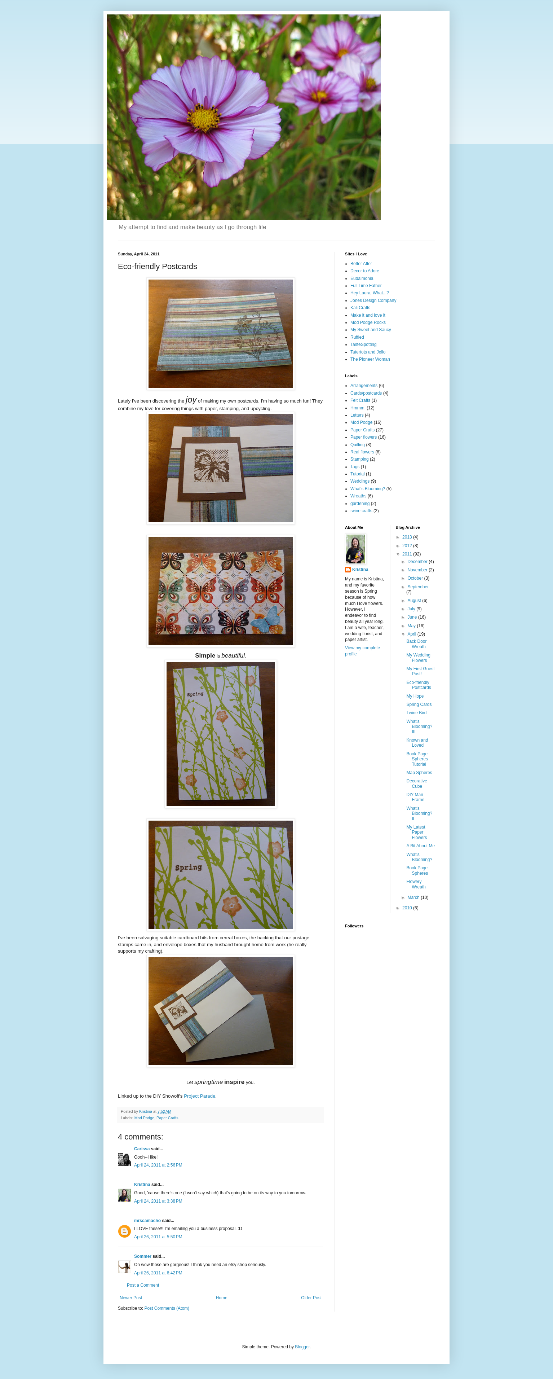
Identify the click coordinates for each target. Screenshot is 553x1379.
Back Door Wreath (416, 644)
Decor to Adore (364, 270)
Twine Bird (416, 712)
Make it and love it (367, 315)
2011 (407, 554)
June (412, 617)
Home (221, 1297)
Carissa (142, 1148)
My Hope (415, 696)
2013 (407, 537)
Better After (361, 263)
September (418, 586)
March (414, 897)
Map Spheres (419, 772)
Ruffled (357, 337)
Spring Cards (419, 704)
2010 (407, 907)
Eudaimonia (361, 278)
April (412, 634)
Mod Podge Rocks (368, 322)
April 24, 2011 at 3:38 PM (158, 1201)
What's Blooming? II (419, 813)
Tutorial (357, 473)
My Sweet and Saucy (370, 329)
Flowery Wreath (415, 884)
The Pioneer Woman (370, 359)
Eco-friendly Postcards (418, 685)
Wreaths (358, 496)
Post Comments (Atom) (166, 1308)
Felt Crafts (360, 400)
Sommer (142, 1256)
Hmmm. (358, 407)
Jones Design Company (373, 300)
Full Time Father (366, 285)
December (418, 561)
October (415, 578)
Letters (357, 415)
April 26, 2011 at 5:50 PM (158, 1236)
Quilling (357, 444)
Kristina (142, 1184)
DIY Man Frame (415, 797)
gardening (360, 503)
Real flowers (362, 451)
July (411, 608)
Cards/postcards (366, 393)
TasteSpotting (363, 344)
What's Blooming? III (419, 726)
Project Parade (199, 1096)
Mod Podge (144, 1118)
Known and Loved (417, 743)
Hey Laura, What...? (369, 292)
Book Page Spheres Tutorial (417, 759)
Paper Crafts (167, 1118)
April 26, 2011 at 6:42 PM (158, 1272)
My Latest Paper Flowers (416, 832)
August (414, 600)
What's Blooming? (367, 488)
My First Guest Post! (420, 671)
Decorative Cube (416, 783)
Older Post (311, 1297)
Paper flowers (363, 437)
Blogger (302, 1346)
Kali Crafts (360, 307)
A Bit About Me (420, 845)
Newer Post (131, 1297)
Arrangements (363, 385)
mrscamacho (147, 1220)
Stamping (359, 459)
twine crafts (361, 510)
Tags (354, 466)
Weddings (360, 481)
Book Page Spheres (417, 870)
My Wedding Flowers (418, 658)
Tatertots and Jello (367, 352)
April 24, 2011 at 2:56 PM (158, 1165)
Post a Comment (143, 1285)
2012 (407, 545)
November (418, 569)
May (412, 625)
